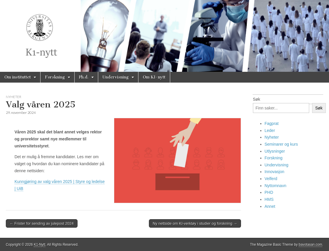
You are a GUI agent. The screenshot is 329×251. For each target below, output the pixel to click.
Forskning (55, 77)
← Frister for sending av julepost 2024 (42, 223)
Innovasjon (274, 171)
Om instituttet (17, 77)
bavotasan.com (310, 245)
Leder (270, 130)
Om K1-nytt (154, 77)
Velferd (271, 178)
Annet (270, 206)
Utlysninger (275, 151)
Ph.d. (84, 77)
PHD (269, 192)
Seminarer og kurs (281, 144)
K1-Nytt (39, 245)
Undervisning (116, 77)
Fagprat (272, 123)
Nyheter (13, 97)
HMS (269, 199)
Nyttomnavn (275, 185)
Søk (256, 99)
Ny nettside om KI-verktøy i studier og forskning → (195, 223)
